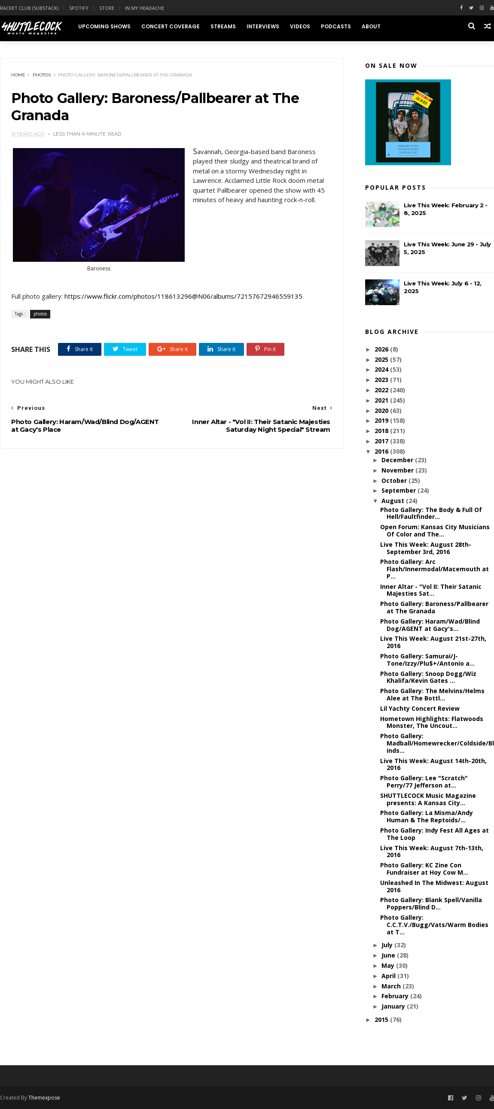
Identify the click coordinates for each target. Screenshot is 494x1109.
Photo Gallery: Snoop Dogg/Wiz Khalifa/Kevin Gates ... (428, 677)
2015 (382, 1019)
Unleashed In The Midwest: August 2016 (434, 886)
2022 (382, 390)
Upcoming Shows (104, 26)
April (389, 976)
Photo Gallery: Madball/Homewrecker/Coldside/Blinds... (437, 743)
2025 (382, 359)
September (399, 490)
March (392, 986)
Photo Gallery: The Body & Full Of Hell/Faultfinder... (431, 513)
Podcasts (336, 26)
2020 (382, 410)
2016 (382, 451)
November (398, 470)
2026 (382, 349)
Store (106, 8)
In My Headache (144, 8)
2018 (382, 431)
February (395, 996)
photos (42, 75)
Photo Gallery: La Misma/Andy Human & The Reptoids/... (426, 816)
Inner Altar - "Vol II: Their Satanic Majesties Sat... (431, 590)
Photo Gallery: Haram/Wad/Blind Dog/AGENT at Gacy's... (430, 625)
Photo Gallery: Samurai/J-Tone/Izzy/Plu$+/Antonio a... (427, 659)
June (389, 955)
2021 (382, 400)
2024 (382, 369)
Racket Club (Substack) (29, 8)
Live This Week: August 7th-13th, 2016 (431, 851)
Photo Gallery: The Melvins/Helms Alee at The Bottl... (432, 694)
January (394, 1006)
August (393, 501)
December (398, 460)
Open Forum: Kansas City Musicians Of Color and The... (435, 530)
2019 (382, 420)
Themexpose (44, 1097)
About (371, 26)
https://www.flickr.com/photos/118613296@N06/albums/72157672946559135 (183, 296)
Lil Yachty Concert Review (420, 708)
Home (18, 75)
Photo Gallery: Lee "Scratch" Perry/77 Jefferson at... (424, 781)
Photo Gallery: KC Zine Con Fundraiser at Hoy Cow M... (424, 868)
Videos (300, 26)
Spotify (78, 8)
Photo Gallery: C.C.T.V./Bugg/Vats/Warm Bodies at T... (434, 924)
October (395, 480)
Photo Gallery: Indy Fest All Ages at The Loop (434, 834)
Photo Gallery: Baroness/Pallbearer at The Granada (434, 607)
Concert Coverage (170, 26)
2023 (382, 380)
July (387, 945)
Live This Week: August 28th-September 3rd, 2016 (425, 548)
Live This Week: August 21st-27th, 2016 (433, 642)
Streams (223, 26)
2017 (382, 441)
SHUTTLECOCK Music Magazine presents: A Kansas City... (428, 799)
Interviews (263, 26)
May (388, 965)
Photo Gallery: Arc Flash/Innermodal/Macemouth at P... (434, 569)
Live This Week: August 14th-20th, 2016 (433, 764)
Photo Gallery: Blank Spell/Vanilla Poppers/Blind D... (431, 903)
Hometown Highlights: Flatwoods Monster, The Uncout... (431, 722)
